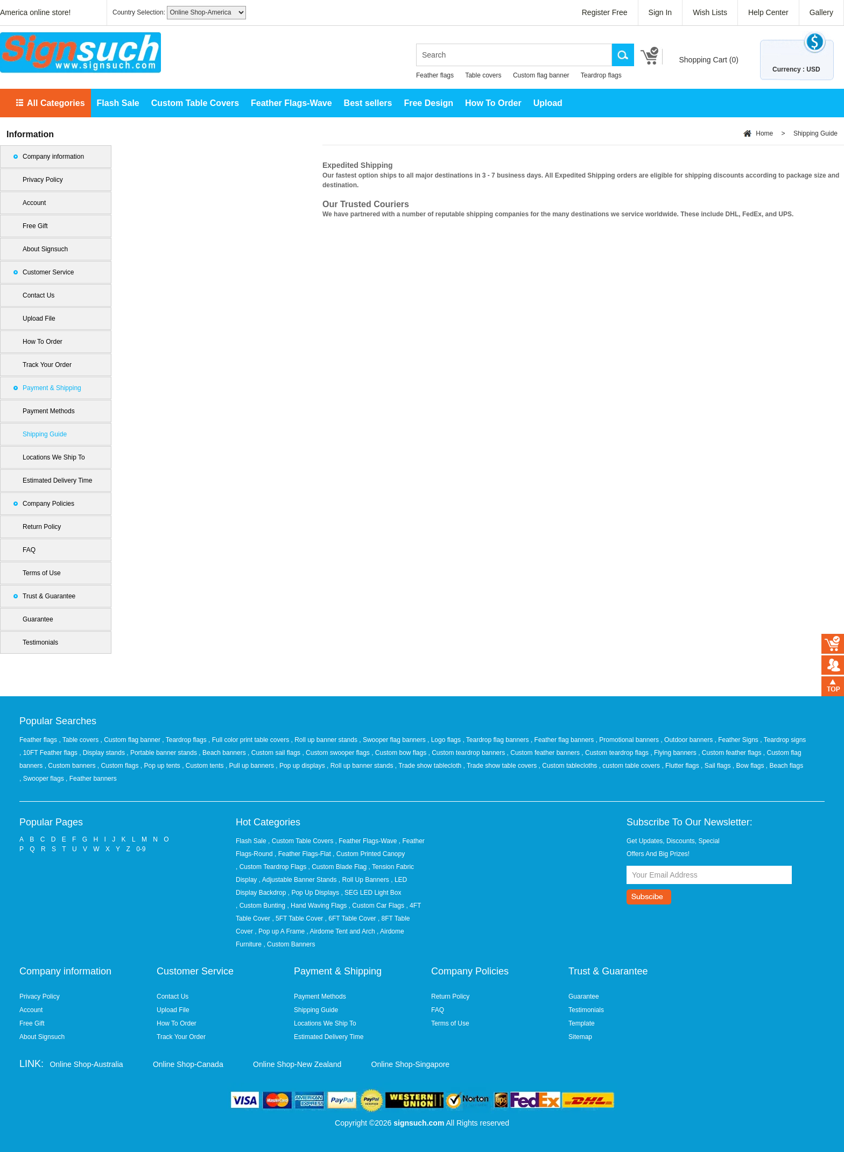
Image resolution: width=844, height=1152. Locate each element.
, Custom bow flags (399, 753)
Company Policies (48, 503)
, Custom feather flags (730, 753)
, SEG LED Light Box (371, 892)
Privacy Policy (43, 179)
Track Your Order (47, 365)
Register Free (605, 12)
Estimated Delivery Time (57, 480)
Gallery (821, 12)
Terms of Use (42, 573)
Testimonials (40, 642)
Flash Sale (118, 103)
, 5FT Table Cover (297, 918)
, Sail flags (717, 765)
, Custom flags (118, 765)
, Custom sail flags (275, 753)
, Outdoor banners (687, 740)
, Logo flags (444, 740)
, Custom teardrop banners (467, 753)
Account (34, 203)
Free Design (428, 103)
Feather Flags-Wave (291, 103)
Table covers (483, 75)
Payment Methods (49, 411)
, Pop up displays (301, 765)
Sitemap (580, 1037)
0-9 (140, 849)
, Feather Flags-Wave (366, 841)
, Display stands (102, 753)
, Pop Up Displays (313, 892)
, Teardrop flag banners (496, 740)
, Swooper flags (42, 778)
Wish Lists (710, 12)
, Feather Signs (737, 740)
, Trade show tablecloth (429, 765)
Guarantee (38, 619)
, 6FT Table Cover (350, 918)
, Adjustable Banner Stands (298, 880)
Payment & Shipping (52, 388)
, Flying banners (674, 753)
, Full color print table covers (249, 740)
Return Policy (42, 527)
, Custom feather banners (544, 753)
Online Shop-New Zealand (297, 1064)
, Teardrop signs (783, 740)
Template (581, 1023)
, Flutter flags (681, 765)
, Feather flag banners (563, 740)
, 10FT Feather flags (49, 753)
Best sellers (368, 103)
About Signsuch (45, 249)
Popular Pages (51, 822)
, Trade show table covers (501, 765)
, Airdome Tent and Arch (340, 931)
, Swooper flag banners (393, 740)
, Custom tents (204, 765)
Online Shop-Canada (188, 1064)
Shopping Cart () (708, 59)
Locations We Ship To (54, 457)
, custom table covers (630, 765)
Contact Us (38, 295)
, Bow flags (749, 765)
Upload (547, 103)
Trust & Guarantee (49, 596)
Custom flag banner (541, 75)
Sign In (660, 12)
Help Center (768, 12)
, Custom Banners (289, 944)
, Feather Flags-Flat (303, 854)
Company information (53, 156)
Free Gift (35, 226)
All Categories (56, 103)
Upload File (39, 318)
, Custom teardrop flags (615, 753)
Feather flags (435, 75)
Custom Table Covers (195, 103)
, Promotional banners (628, 740)
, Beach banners (223, 753)
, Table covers (79, 740)
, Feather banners (91, 778)
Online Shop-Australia (86, 1064)
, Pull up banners (251, 765)
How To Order (493, 103)
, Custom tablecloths (569, 765)
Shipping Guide (45, 434)
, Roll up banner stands (325, 740)
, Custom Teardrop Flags (271, 867)
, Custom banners (71, 765)
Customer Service (48, 272)
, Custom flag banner (132, 740)
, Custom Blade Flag (337, 867)
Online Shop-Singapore (410, 1064)
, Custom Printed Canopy (369, 854)
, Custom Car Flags (376, 905)
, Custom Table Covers (300, 841)
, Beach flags (784, 765)
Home (764, 133)
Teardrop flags (601, 75)
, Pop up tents (161, 765)
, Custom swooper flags (336, 753)
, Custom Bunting (260, 905)
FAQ (29, 550)
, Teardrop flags (185, 740)
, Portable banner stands (162, 753)
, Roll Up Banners (364, 880)
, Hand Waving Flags (317, 905)
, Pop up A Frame (280, 931)
